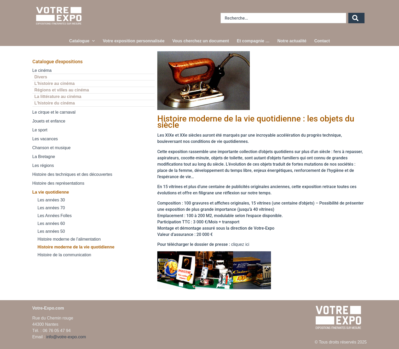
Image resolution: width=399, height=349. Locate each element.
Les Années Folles (55, 215)
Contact (322, 41)
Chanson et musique (51, 148)
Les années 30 (51, 200)
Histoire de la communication (64, 255)
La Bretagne (43, 156)
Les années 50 (51, 231)
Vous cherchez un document (200, 41)
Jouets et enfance (48, 121)
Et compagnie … (253, 41)
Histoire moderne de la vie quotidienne (76, 247)
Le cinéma (42, 70)
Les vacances (45, 139)
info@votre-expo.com (66, 337)
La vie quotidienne (50, 192)
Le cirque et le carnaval (54, 112)
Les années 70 (51, 208)
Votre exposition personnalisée (133, 41)
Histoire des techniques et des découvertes (72, 174)
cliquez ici (240, 244)
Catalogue (82, 41)
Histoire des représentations (58, 183)
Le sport (40, 130)
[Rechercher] (356, 18)
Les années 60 (51, 223)
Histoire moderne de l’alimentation (69, 239)
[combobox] (283, 18)
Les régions (43, 165)
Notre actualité (292, 41)
